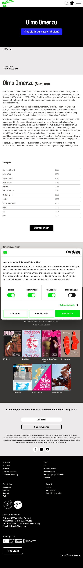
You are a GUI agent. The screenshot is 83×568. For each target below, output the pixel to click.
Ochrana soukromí (10, 472)
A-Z (45, 466)
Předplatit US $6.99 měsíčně (41, 31)
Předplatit (13, 550)
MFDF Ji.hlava (37, 392)
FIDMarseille (17, 392)
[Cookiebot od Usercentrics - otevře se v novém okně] (68, 252)
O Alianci (6, 466)
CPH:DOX (6, 359)
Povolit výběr (41, 313)
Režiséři (47, 477)
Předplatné (7, 487)
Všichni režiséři (41, 228)
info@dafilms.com (18, 526)
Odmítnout (15, 313)
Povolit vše (67, 313)
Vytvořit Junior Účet (54, 493)
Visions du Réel (57, 392)
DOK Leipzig (65, 359)
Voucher (6, 490)
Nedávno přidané (50, 469)
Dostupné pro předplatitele (54, 475)
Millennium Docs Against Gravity (50, 360)
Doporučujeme (49, 472)
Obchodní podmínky (10, 475)
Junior (48, 487)
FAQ (4, 496)
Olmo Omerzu (8, 66)
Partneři (6, 469)
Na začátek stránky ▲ (70, 555)
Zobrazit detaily (67, 305)
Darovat (6, 493)
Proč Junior (50, 490)
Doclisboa (25, 359)
